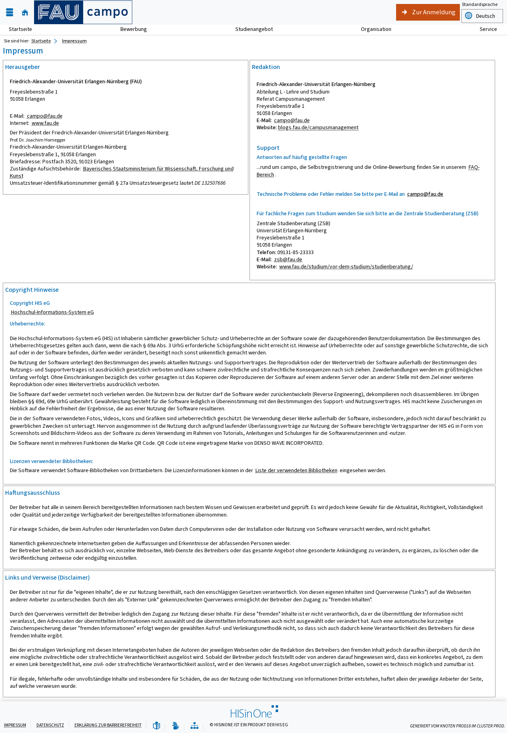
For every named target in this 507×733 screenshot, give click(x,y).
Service (484, 29)
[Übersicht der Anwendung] (194, 726)
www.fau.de (45, 123)
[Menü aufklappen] (9, 12)
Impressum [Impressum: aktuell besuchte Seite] (74, 41)
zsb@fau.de (288, 259)
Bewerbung (129, 29)
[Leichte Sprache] (156, 726)
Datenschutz (50, 725)
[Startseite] (25, 12)
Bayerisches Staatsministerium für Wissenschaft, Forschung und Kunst (122, 172)
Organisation (371, 29)
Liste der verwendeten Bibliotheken (296, 470)
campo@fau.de (45, 116)
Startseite (20, 29)
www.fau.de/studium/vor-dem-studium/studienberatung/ (346, 266)
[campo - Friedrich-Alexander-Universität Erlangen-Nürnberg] (83, 12)
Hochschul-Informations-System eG (52, 312)
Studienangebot (250, 29)
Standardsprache (479, 5)
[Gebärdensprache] (175, 726)
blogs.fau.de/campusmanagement (318, 127)
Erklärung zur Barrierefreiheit (108, 725)
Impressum (15, 725)
